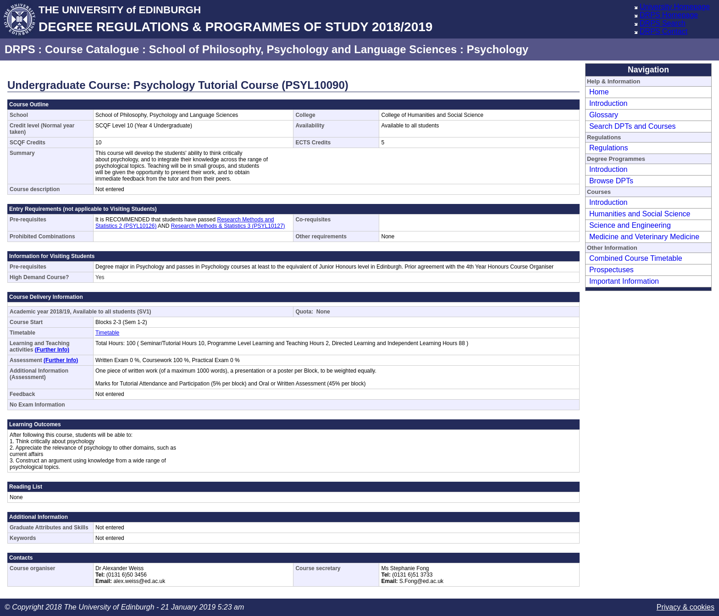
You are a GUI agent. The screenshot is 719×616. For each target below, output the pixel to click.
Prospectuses (611, 270)
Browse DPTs (611, 181)
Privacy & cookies (685, 607)
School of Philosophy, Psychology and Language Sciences (303, 49)
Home (599, 92)
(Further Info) (52, 349)
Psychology (498, 49)
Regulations (608, 148)
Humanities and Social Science (640, 214)
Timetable (107, 333)
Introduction (608, 103)
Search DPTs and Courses (632, 126)
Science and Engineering (630, 225)
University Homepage (675, 7)
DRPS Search (663, 23)
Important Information (624, 281)
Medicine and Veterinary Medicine (644, 237)
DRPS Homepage (669, 15)
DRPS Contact (663, 31)
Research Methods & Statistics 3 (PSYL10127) (228, 226)
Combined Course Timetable (635, 258)
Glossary (603, 115)
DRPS (20, 49)
